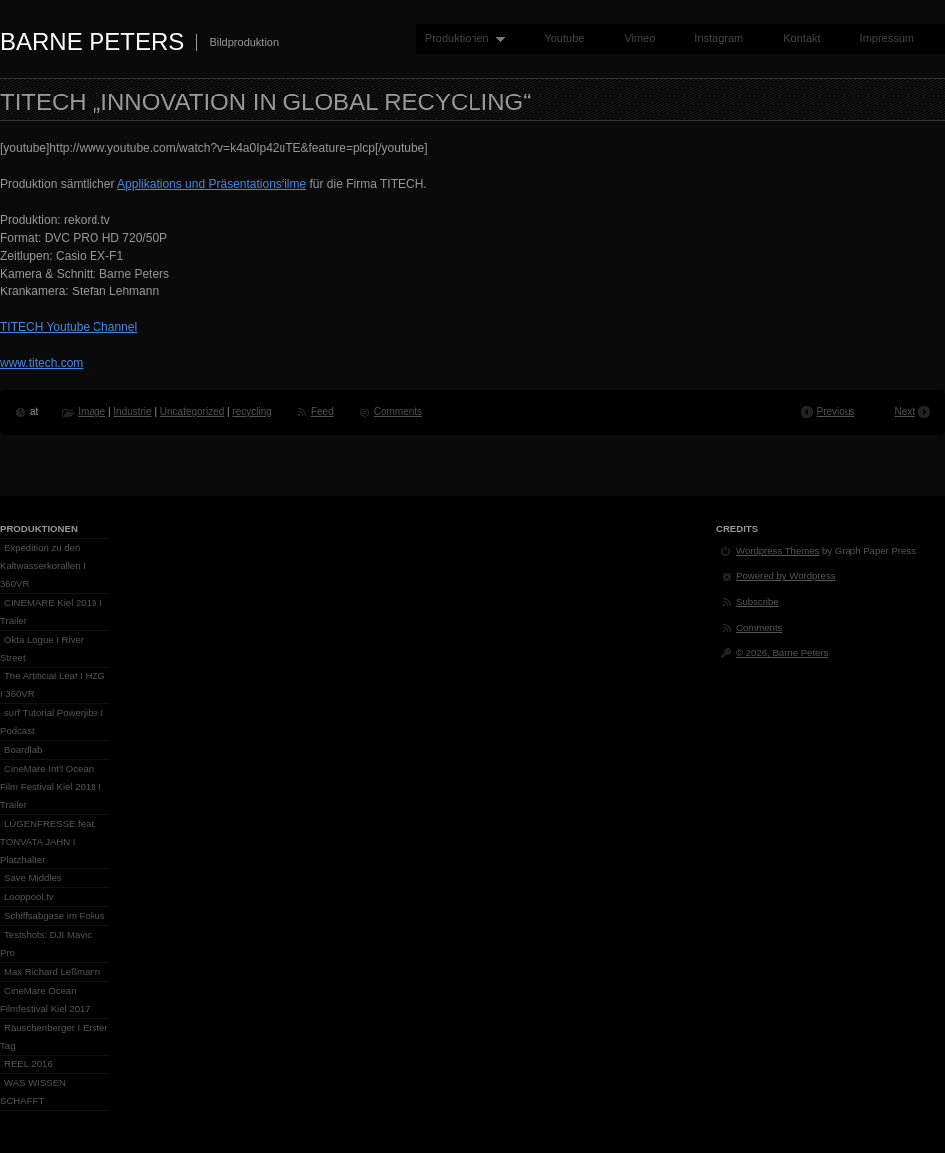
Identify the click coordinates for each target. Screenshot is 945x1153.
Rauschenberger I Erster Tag (54, 1036)
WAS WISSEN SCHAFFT (33, 1091)
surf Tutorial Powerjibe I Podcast (51, 721)
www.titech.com (41, 363)
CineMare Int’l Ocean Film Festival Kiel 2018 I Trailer (50, 786)
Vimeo (639, 38)
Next (904, 411)
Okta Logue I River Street (42, 648)
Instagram (718, 38)
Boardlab (23, 749)
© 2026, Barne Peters (782, 652)
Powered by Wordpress (786, 575)
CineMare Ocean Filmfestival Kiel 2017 (45, 999)
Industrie (132, 411)
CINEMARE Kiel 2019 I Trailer (51, 611)
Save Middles (33, 877)
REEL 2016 (28, 1063)
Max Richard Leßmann (52, 971)
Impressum (887, 38)
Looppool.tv (29, 896)
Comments (398, 411)
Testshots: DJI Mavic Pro (46, 943)
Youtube (564, 38)
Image (91, 411)
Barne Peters (92, 41)
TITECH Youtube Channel (68, 327)
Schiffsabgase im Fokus (54, 915)
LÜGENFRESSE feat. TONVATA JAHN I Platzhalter (48, 841)
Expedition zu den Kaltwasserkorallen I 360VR (43, 565)
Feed (322, 411)
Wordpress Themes (777, 550)
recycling (251, 411)
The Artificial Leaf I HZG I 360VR (52, 685)
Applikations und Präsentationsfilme (211, 184)
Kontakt (801, 38)
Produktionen (460, 38)
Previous (836, 411)
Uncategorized (192, 411)
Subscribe (757, 601)
